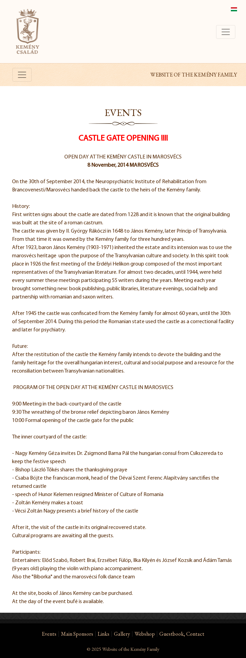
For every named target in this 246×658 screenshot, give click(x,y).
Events (49, 634)
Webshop (145, 634)
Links (103, 634)
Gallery (122, 634)
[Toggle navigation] (225, 32)
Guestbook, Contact (181, 634)
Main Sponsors (77, 634)
